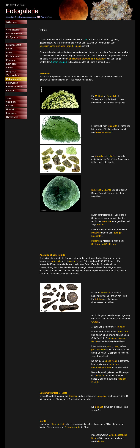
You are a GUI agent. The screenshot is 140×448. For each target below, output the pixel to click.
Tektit (86, 39)
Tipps (9, 98)
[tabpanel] (85, 47)
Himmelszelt (12, 117)
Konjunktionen (13, 56)
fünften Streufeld (59, 62)
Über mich (11, 109)
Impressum (11, 113)
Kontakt (10, 105)
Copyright (10, 102)
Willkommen (12, 22)
